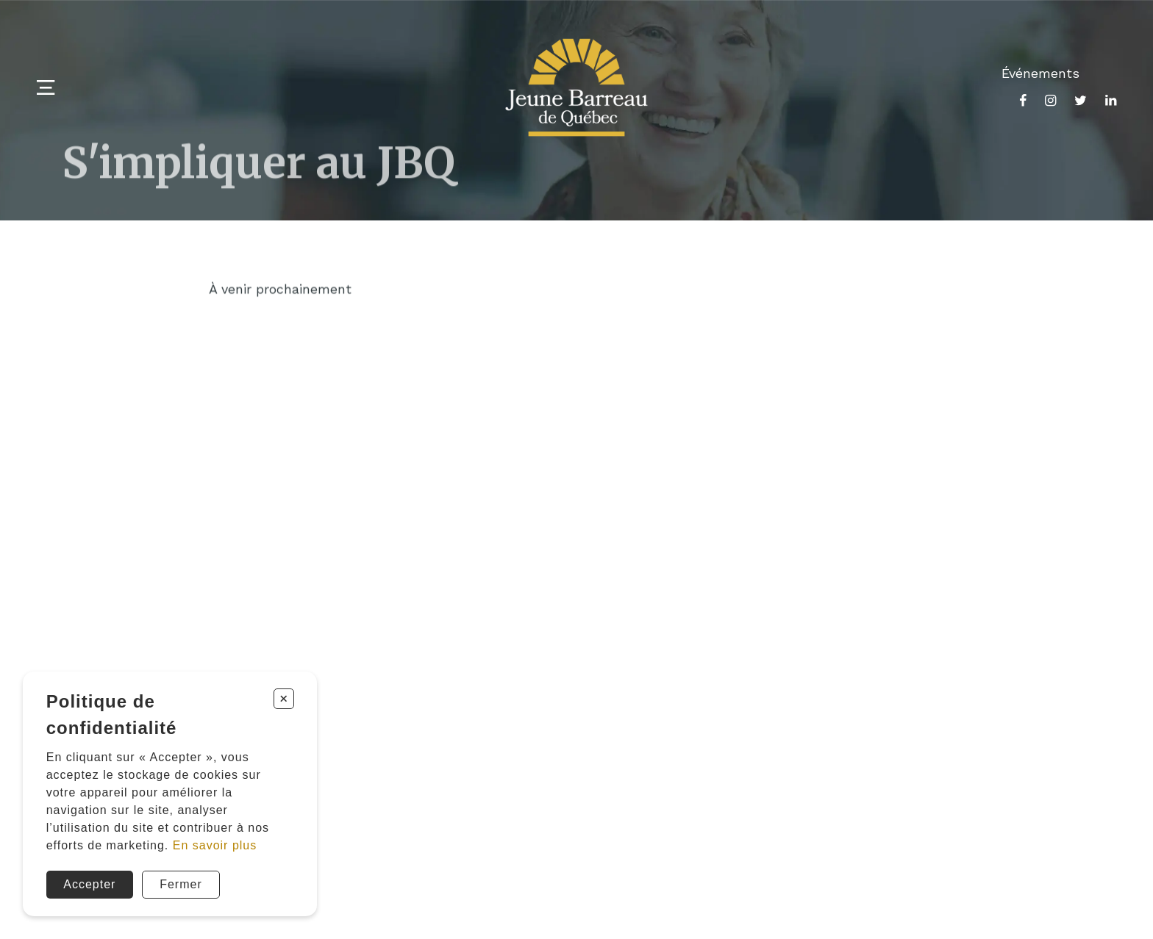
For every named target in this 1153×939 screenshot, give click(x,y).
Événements (1040, 73)
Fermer (181, 884)
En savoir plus (215, 845)
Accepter (89, 884)
